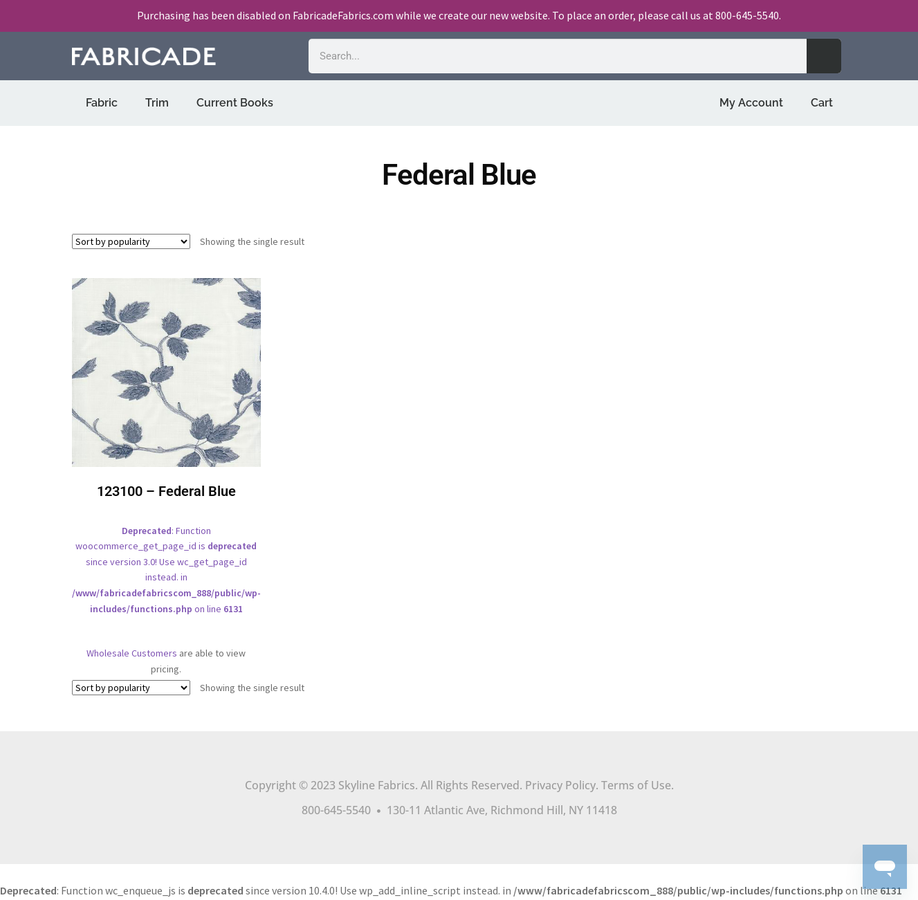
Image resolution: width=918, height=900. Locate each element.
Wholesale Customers (131, 653)
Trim (157, 102)
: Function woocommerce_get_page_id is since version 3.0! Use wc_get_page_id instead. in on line (166, 456)
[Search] (824, 56)
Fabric (102, 102)
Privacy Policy (560, 785)
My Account (751, 102)
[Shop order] (131, 241)
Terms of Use (636, 785)
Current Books (234, 102)
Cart (822, 102)
